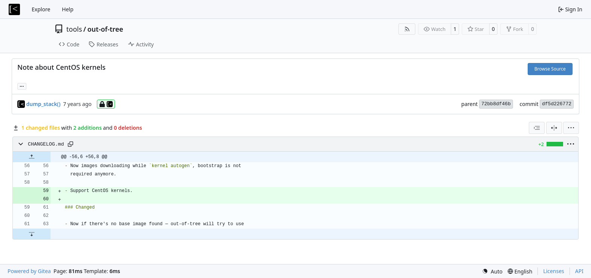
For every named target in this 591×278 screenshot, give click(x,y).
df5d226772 (556, 104)
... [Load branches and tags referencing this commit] (22, 85)
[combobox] (537, 128)
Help (67, 9)
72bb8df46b (496, 104)
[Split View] (554, 128)
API (579, 271)
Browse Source (550, 69)
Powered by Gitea (29, 271)
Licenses (553, 271)
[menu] (571, 128)
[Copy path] (70, 144)
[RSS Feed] (407, 29)
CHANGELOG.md (46, 144)
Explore (41, 9)
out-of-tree (105, 29)
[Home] (14, 9)
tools (74, 29)
